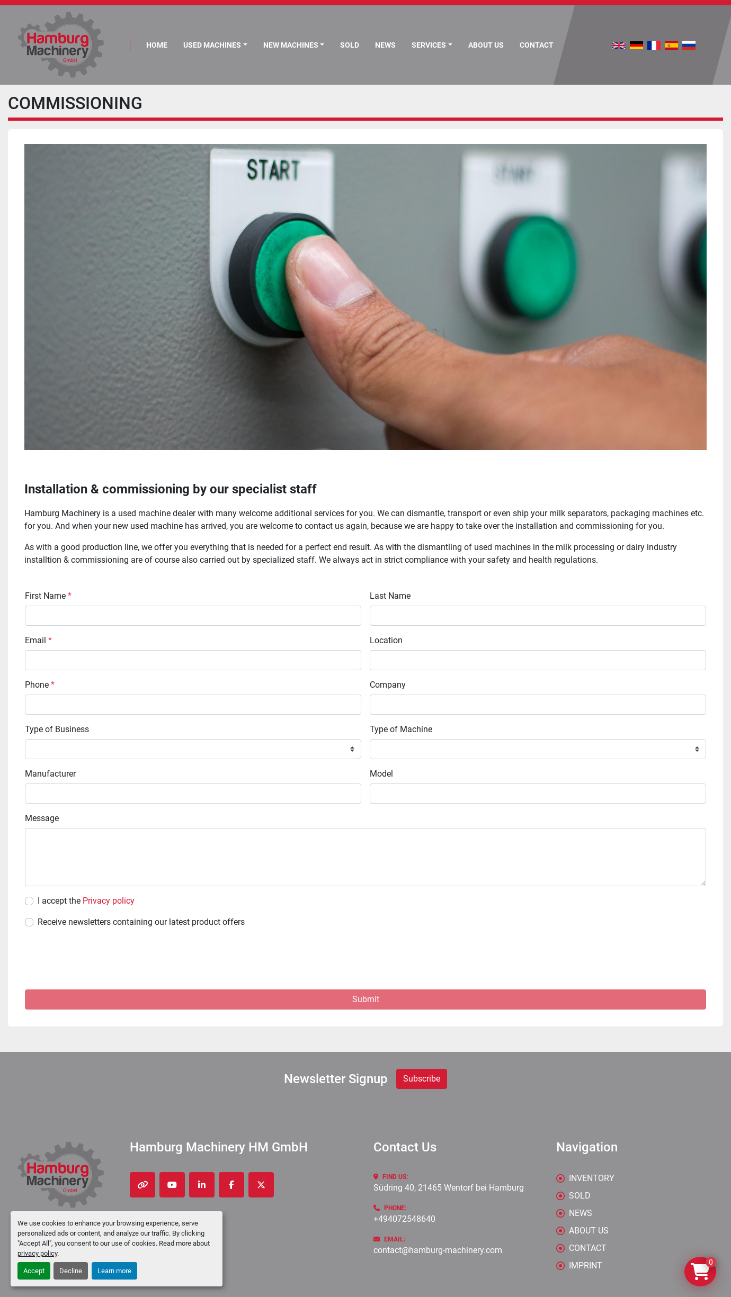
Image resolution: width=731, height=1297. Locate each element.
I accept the (86, 901)
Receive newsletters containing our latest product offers (141, 922)
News (385, 45)
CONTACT (537, 45)
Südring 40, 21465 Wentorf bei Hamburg (448, 1188)
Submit (365, 999)
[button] (294, 45)
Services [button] (429, 45)
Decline (70, 1271)
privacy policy (37, 1253)
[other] (142, 1184)
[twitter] (261, 1184)
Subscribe (421, 1079)
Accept (33, 1271)
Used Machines (212, 45)
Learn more (114, 1271)
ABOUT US (486, 45)
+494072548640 (404, 1219)
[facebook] (231, 1184)
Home (156, 45)
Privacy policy (109, 901)
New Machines (290, 45)
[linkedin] (202, 1184)
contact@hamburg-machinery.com (437, 1250)
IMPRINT (585, 1265)
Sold (349, 45)
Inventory (591, 1178)
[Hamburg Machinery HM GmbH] (61, 1175)
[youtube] (172, 1184)
